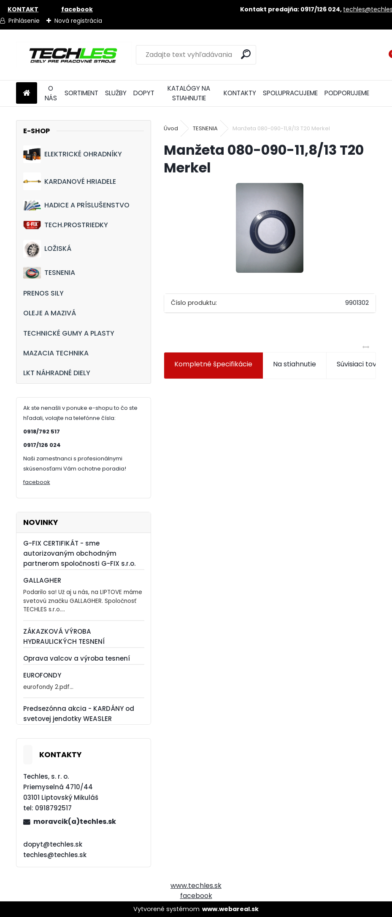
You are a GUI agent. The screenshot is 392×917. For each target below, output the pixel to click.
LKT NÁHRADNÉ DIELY (56, 373)
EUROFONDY (42, 675)
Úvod (171, 128)
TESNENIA (49, 272)
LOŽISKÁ (47, 249)
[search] (246, 54)
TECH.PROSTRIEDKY (65, 225)
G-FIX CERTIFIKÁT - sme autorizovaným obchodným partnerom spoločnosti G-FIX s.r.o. (79, 553)
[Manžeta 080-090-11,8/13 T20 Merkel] (269, 228)
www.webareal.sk (230, 909)
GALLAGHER (42, 580)
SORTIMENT (81, 93)
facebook (36, 482)
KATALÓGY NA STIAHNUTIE (189, 93)
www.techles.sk (196, 885)
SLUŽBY (116, 93)
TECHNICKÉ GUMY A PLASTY (68, 333)
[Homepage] (26, 93)
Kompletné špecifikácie (213, 364)
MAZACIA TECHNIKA (56, 353)
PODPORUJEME (346, 93)
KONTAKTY (240, 93)
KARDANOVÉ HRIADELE (69, 181)
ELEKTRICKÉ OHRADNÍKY (72, 154)
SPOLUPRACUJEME (290, 93)
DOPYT (143, 93)
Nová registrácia (78, 20)
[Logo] (74, 55)
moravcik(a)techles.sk (74, 821)
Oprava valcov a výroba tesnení (76, 658)
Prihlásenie (24, 20)
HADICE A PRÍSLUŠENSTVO (76, 205)
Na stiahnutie (294, 364)
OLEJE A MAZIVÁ (49, 313)
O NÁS (51, 93)
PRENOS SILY (43, 293)
